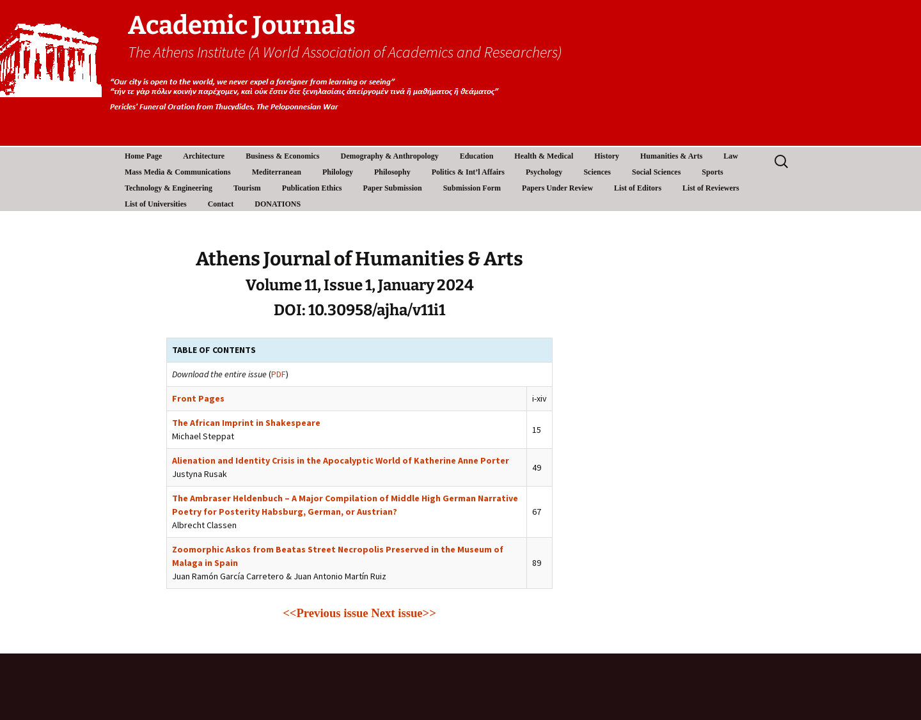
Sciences (597, 172)
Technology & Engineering (168, 188)
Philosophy (392, 172)
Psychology (544, 172)
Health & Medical (543, 156)
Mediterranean (276, 172)
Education (477, 156)
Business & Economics (282, 156)
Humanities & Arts (671, 156)
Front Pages (198, 398)
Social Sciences (656, 172)
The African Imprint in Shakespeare (246, 422)
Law (730, 156)
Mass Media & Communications (178, 172)
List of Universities (156, 204)
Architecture (203, 156)
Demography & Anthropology (390, 156)
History (606, 156)
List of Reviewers (710, 188)
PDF (278, 374)
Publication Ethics (312, 188)
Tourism (247, 188)
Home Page (143, 156)
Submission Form (472, 188)
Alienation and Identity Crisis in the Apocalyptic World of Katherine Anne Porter (340, 460)
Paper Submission (392, 188)
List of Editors (637, 188)
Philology (337, 172)
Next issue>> (403, 613)
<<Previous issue (325, 613)
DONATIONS (278, 204)
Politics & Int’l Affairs (468, 172)
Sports (712, 172)
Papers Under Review (557, 188)
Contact (221, 204)
